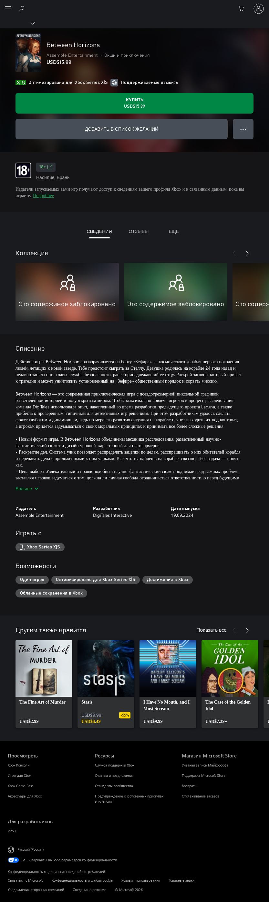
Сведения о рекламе (89, 889)
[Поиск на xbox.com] (22, 8)
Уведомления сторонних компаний (36, 889)
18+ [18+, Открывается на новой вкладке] (45, 167)
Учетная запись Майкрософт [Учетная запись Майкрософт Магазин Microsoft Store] (205, 765)
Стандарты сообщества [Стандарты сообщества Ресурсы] (114, 786)
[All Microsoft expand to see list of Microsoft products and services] (8, 8)
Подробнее (43, 195)
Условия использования (140, 880)
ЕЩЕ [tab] (174, 231)
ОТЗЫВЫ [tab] (139, 231)
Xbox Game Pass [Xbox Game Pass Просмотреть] (21, 786)
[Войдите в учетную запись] (258, 8)
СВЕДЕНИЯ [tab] (99, 231)
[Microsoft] (134, 5)
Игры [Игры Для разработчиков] (12, 831)
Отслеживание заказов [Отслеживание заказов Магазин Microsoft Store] (200, 796)
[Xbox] (17, 22)
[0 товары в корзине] (243, 8)
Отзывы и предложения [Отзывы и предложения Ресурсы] (114, 775)
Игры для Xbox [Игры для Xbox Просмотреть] (19, 775)
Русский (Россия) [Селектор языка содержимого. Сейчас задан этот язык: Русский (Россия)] (30, 849)
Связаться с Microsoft (25, 880)
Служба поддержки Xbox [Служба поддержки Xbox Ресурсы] (114, 765)
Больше (27, 489)
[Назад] (234, 253)
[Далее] (247, 253)
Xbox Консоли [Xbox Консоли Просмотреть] (18, 765)
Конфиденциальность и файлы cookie (82, 880)
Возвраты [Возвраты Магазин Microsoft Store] (189, 786)
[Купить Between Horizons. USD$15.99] (134, 103)
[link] (44, 684)
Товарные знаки (181, 880)
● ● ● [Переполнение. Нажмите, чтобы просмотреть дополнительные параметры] (243, 129)
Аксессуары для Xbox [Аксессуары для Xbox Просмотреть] (25, 796)
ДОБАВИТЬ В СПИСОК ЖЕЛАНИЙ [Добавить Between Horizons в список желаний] (121, 129)
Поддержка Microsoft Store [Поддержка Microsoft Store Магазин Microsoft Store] (203, 775)
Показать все (211, 629)
